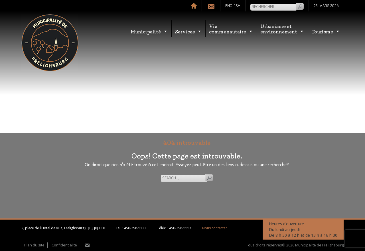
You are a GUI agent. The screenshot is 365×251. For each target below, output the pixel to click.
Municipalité (149, 31)
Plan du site (34, 245)
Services (188, 31)
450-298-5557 (180, 228)
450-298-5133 (135, 228)
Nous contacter (214, 228)
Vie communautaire (231, 29)
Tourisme (325, 31)
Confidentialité (64, 245)
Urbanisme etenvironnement (282, 29)
